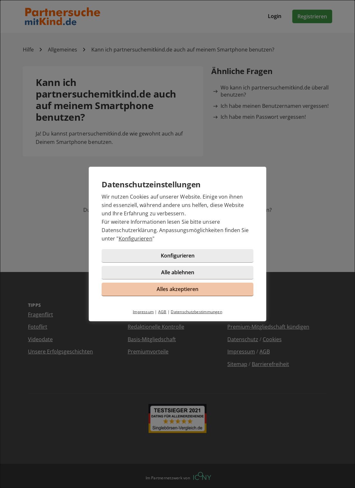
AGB (162, 311)
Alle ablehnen (177, 272)
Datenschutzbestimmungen (196, 311)
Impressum (143, 311)
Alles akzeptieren (177, 289)
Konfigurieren (135, 238)
